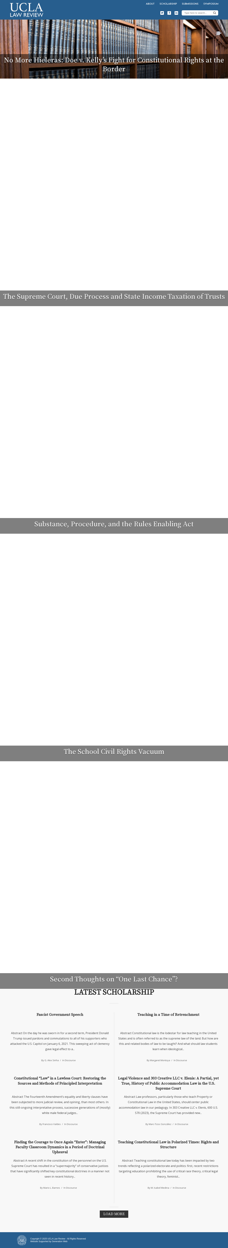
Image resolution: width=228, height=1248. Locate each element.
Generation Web (59, 1241)
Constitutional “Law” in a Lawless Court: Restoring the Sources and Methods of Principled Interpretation (60, 1081)
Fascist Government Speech (60, 1014)
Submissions (190, 4)
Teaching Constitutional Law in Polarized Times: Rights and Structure (168, 1145)
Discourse (70, 1060)
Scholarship (168, 4)
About (150, 4)
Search (214, 12)
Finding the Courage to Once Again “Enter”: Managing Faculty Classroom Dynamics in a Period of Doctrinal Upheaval (60, 1147)
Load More (114, 1214)
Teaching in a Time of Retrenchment (168, 1014)
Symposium (210, 4)
